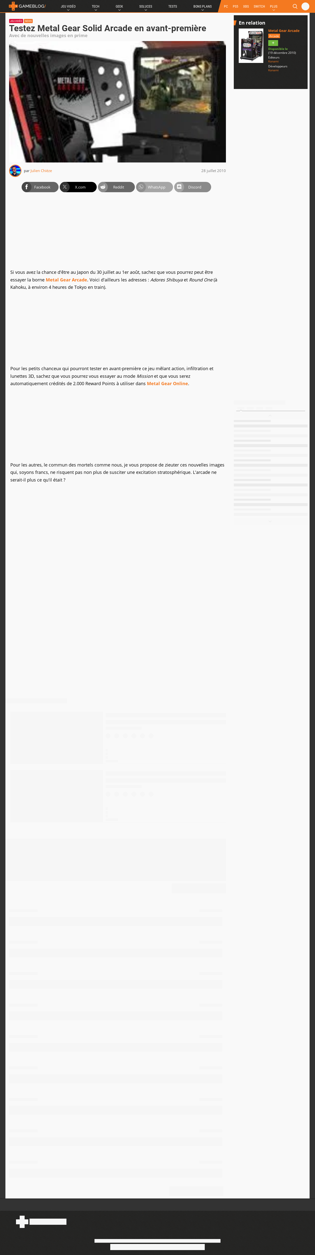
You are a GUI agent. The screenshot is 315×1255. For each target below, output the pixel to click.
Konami (273, 61)
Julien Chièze (41, 170)
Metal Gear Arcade (66, 280)
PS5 (235, 6)
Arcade (274, 36)
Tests (172, 6)
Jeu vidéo (16, 21)
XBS (246, 6)
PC (226, 6)
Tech (95, 6)
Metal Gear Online (167, 383)
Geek (119, 6)
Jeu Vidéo (68, 6)
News (28, 21)
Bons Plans (202, 6)
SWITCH (259, 6)
